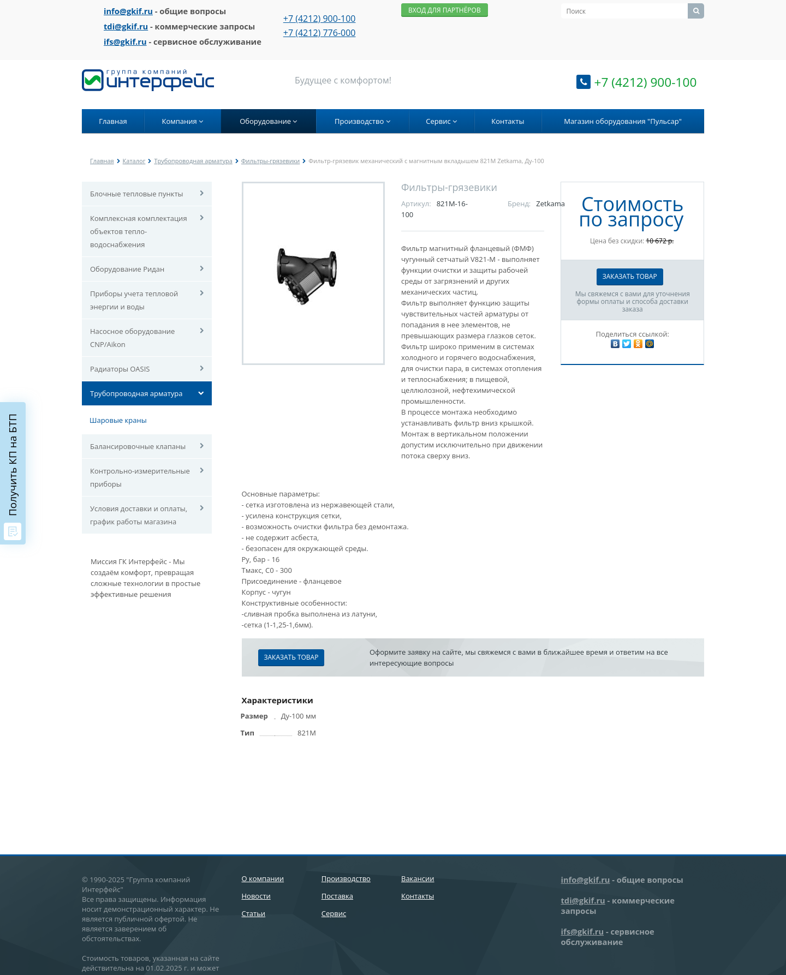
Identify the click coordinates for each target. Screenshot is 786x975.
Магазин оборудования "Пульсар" (623, 121)
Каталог (134, 161)
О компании (263, 878)
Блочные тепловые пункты (136, 194)
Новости (256, 896)
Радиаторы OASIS (120, 369)
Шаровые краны (118, 420)
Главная (113, 121)
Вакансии (417, 878)
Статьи (254, 913)
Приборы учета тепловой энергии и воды (134, 300)
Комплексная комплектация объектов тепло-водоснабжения (138, 231)
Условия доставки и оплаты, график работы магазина (138, 515)
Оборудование (268, 121)
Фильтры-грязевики (270, 161)
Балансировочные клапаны (138, 446)
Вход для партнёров (444, 10)
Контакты (507, 121)
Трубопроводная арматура (193, 161)
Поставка (337, 896)
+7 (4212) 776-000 (319, 33)
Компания (182, 121)
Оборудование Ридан (127, 269)
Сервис (441, 121)
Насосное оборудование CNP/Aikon (132, 337)
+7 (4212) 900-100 (319, 19)
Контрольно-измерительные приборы (140, 477)
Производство (362, 121)
